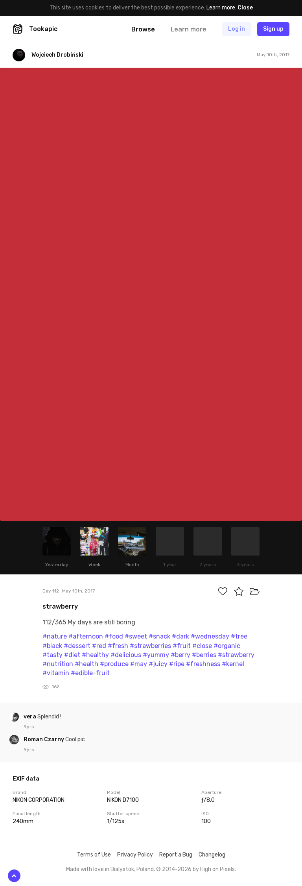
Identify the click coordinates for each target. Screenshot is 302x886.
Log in (236, 29)
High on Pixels (217, 869)
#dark (180, 636)
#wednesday (210, 636)
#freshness (203, 664)
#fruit (182, 646)
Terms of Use (94, 854)
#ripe (176, 664)
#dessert (77, 646)
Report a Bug (175, 854)
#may (138, 664)
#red (99, 646)
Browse (143, 29)
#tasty (52, 655)
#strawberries (150, 646)
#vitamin (55, 673)
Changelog (212, 854)
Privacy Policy (135, 854)
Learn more (220, 7)
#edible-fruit (90, 673)
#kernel (233, 664)
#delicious (125, 655)
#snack (159, 636)
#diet (72, 655)
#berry (180, 655)
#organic (227, 646)
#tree (239, 636)
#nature (54, 636)
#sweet (136, 636)
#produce (114, 664)
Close (245, 7)
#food (114, 636)
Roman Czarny (44, 739)
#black (52, 646)
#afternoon (85, 636)
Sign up (273, 29)
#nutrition (57, 664)
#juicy (158, 664)
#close (202, 646)
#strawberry (236, 655)
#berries (204, 655)
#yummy (156, 655)
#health (86, 664)
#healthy (95, 655)
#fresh (118, 646)
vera (30, 716)
